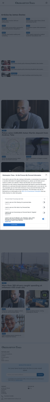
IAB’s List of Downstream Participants (31, 191)
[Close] (46, 175)
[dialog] (25, 201)
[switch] (43, 202)
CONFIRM (14, 224)
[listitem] (25, 199)
